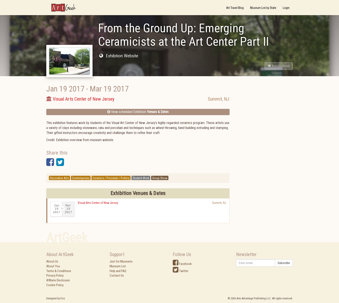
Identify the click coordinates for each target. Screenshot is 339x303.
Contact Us (117, 275)
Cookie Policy (55, 285)
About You (53, 266)
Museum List (118, 266)
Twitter (180, 271)
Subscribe (284, 263)
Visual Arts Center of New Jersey (98, 203)
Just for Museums (121, 261)
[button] (279, 66)
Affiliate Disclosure (58, 280)
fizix (63, 298)
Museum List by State (263, 8)
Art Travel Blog (235, 8)
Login (286, 8)
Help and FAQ (118, 271)
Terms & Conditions (58, 271)
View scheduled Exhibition (138, 112)
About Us (52, 261)
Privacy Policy (55, 275)
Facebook (182, 264)
